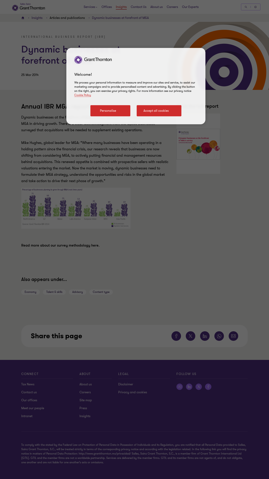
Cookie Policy (82, 95)
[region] (135, 86)
